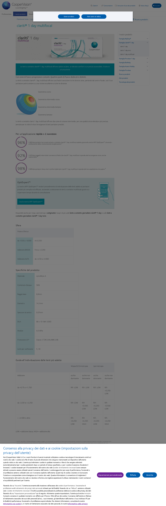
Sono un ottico (69, 16)
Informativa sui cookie (12, 504)
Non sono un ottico (94, 16)
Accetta (149, 476)
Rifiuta (133, 476)
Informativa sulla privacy (78, 504)
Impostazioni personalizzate (110, 476)
